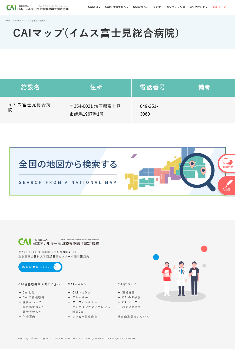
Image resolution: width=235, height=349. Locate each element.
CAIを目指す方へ (116, 7)
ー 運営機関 (126, 292)
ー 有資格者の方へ (31, 307)
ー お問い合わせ (129, 307)
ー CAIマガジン (79, 292)
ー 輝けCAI (76, 312)
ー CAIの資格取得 (31, 297)
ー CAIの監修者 (129, 297)
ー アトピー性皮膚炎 (82, 316)
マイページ (219, 7)
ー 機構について (30, 302)
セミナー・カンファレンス (169, 7)
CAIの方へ (140, 7)
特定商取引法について (133, 316)
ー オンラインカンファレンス (89, 307)
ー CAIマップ (128, 302)
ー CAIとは (26, 292)
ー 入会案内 (26, 316)
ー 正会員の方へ (30, 312)
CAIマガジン (198, 7)
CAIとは (94, 7)
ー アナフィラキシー (82, 302)
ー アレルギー (78, 297)
